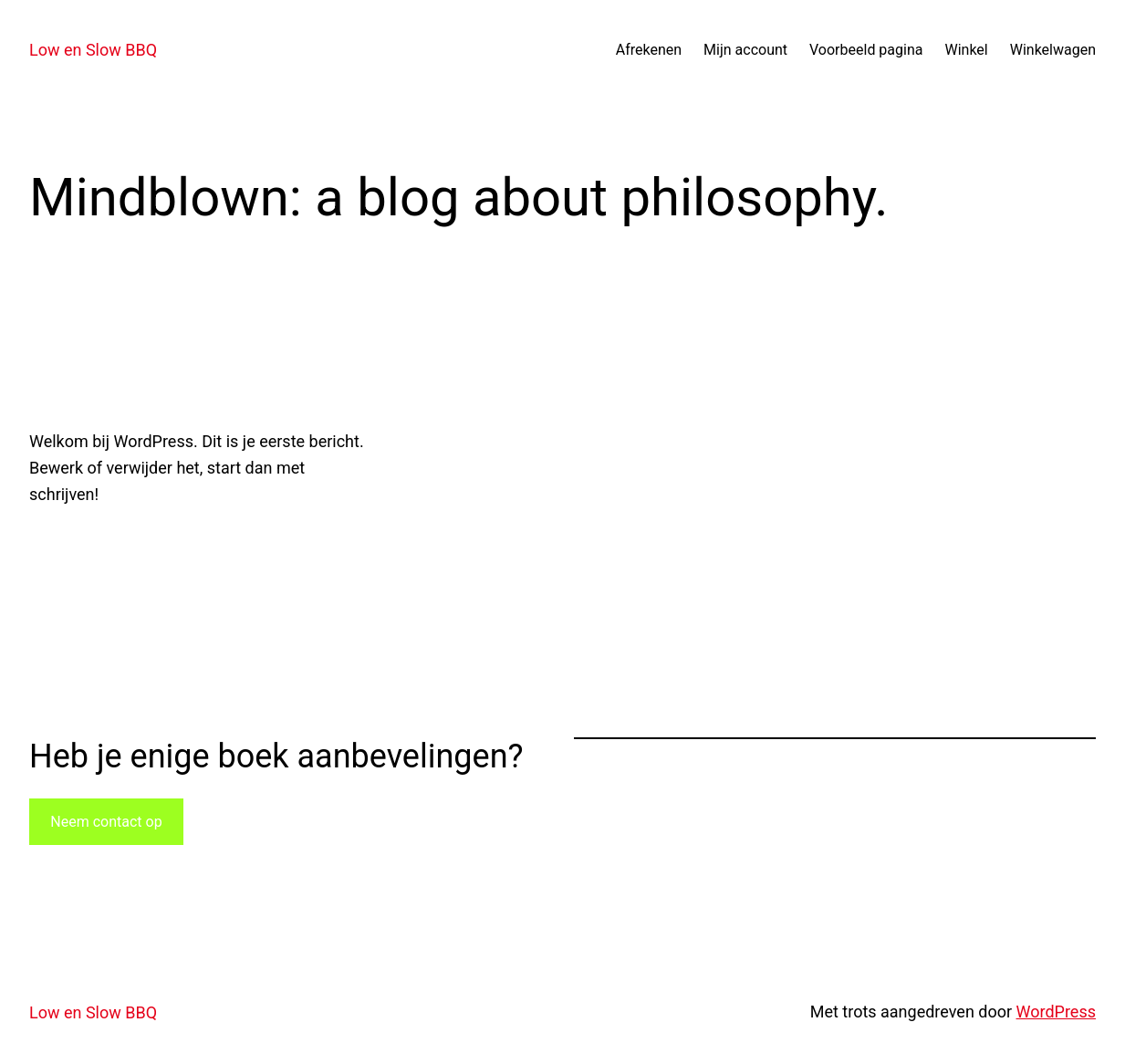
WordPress (1056, 1011)
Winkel (965, 49)
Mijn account (745, 49)
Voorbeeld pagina (865, 49)
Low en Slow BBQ (93, 49)
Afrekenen (649, 49)
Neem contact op (105, 821)
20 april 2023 (71, 540)
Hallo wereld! (166, 378)
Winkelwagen (1053, 49)
